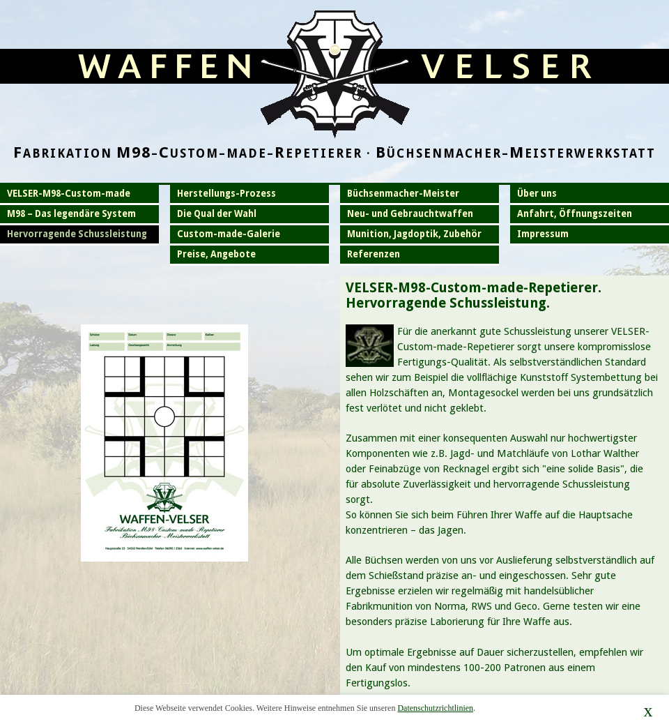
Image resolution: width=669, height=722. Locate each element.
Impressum (543, 234)
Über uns (537, 193)
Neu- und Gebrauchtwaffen (410, 214)
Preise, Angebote (216, 254)
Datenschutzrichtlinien (435, 708)
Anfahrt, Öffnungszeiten (574, 214)
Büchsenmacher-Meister (403, 193)
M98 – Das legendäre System (71, 214)
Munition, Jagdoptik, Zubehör (414, 234)
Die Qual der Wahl (216, 214)
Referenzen (373, 254)
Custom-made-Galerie (228, 234)
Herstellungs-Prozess (226, 193)
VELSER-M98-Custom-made (68, 193)
